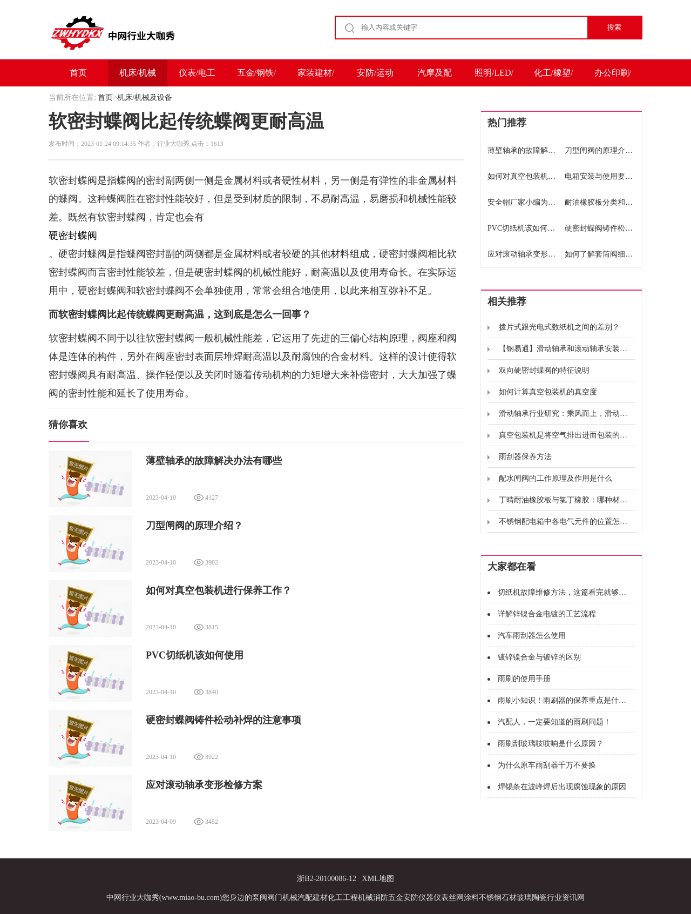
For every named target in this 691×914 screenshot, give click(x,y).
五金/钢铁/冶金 (256, 77)
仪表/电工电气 (197, 77)
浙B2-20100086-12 (326, 879)
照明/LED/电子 (494, 77)
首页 (78, 72)
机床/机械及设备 (137, 77)
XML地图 (378, 879)
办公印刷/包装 (612, 77)
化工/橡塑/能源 (553, 77)
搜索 (614, 27)
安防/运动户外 (375, 77)
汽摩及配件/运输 (434, 77)
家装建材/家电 (315, 77)
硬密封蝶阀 (73, 235)
